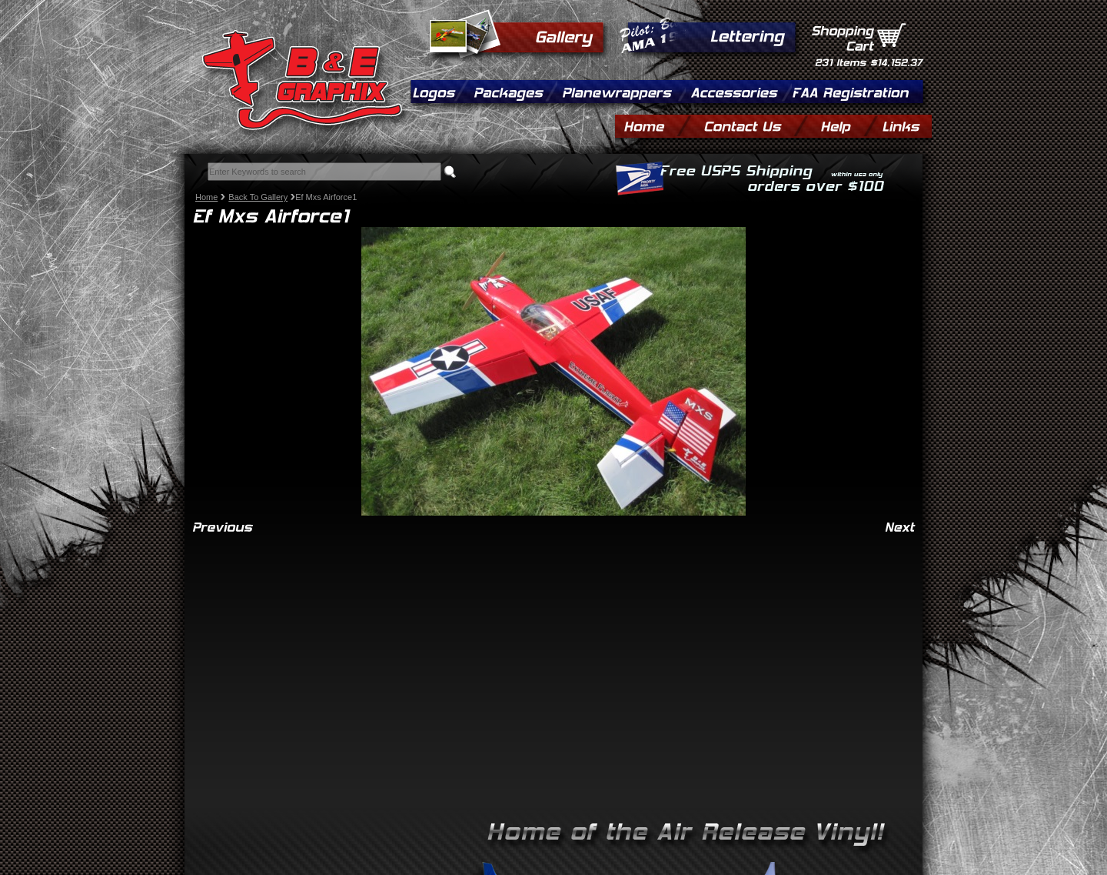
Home (206, 197)
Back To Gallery (258, 197)
